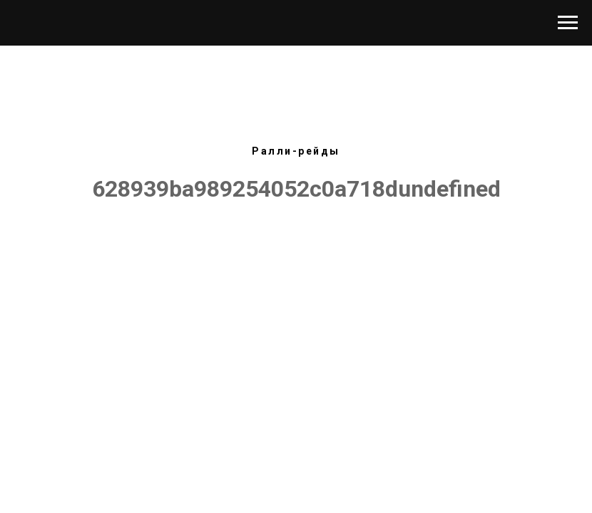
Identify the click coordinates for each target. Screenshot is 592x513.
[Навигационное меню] (568, 23)
